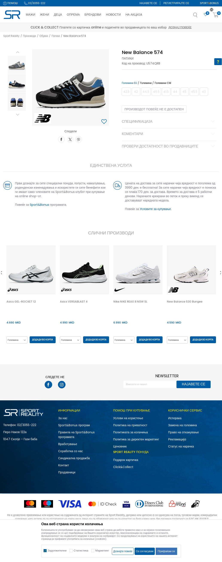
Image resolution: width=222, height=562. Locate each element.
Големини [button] (145, 83)
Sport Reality (11, 36)
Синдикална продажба (74, 458)
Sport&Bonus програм (74, 425)
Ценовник (120, 446)
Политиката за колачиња (130, 432)
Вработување (67, 444)
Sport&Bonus (38, 205)
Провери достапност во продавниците (168, 147)
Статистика (81, 551)
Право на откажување (183, 432)
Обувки (44, 36)
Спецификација (168, 122)
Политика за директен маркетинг (136, 439)
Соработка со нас (70, 451)
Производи (29, 36)
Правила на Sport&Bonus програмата (76, 434)
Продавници (66, 472)
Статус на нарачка (181, 446)
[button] (200, 16)
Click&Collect (123, 467)
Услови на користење (128, 418)
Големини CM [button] (162, 83)
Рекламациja (177, 439)
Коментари (168, 134)
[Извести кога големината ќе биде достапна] (126, 91)
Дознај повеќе (149, 27)
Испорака (174, 418)
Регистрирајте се (176, 3)
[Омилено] (205, 14)
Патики (56, 36)
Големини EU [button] (129, 83)
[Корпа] (216, 15)
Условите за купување (154, 209)
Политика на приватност (130, 425)
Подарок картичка (125, 460)
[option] (16, 65)
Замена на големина (182, 425)
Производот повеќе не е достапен (153, 109)
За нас (62, 418)
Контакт (63, 465)
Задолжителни (57, 551)
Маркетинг (102, 551)
